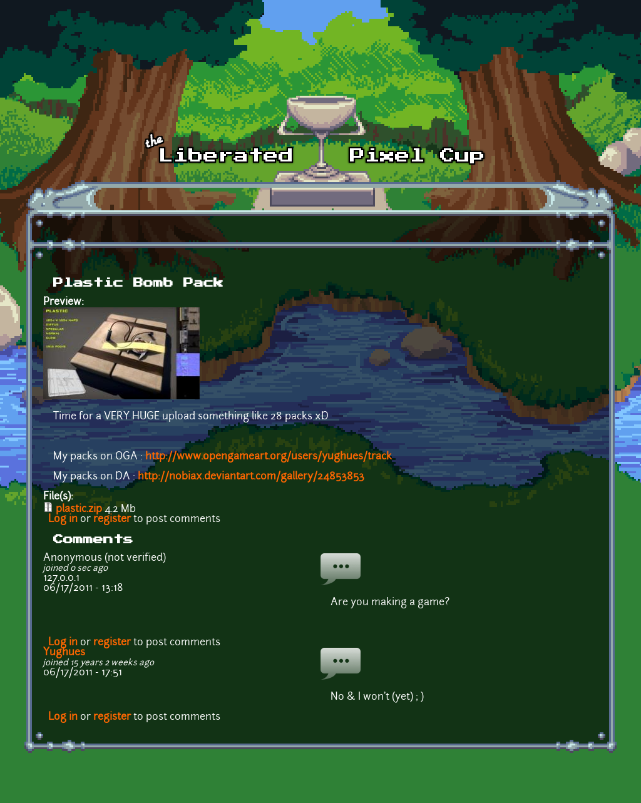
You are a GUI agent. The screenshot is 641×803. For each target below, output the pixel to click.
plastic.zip (79, 509)
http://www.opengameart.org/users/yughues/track (268, 457)
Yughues (64, 653)
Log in (63, 519)
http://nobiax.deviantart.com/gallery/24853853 (251, 477)
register (112, 519)
